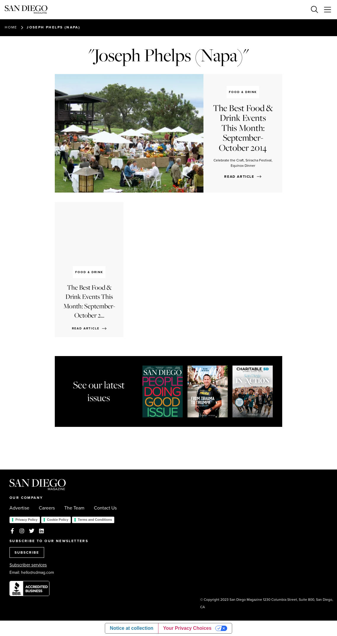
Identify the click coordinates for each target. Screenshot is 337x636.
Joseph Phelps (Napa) (53, 27)
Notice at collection (131, 628)
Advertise (19, 508)
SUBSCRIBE (27, 552)
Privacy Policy (26, 519)
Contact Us (105, 508)
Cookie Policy (57, 519)
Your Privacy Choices (187, 628)
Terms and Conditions (95, 519)
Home (11, 27)
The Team (74, 508)
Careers (47, 508)
